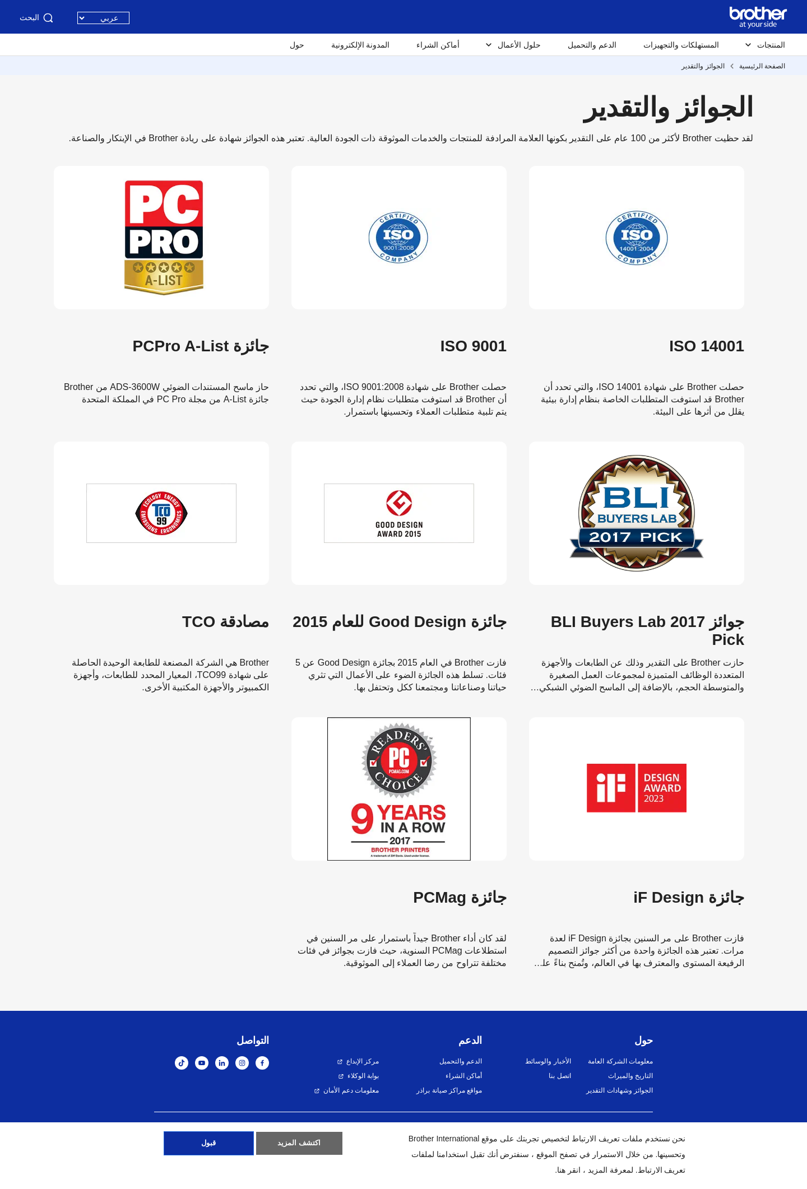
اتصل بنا (560, 1076)
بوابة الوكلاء (363, 1076)
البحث (37, 18)
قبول (209, 1146)
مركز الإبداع (362, 1061)
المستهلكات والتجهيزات (681, 44)
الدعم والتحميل (592, 44)
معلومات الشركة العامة (620, 1061)
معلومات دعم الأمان (351, 1090)
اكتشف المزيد (299, 1146)
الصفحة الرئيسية (762, 66)
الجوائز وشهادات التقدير (619, 1090)
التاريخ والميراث (630, 1076)
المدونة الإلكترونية (360, 44)
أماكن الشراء (438, 44)
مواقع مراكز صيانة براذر (449, 1090)
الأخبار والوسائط (548, 1061)
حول (297, 44)
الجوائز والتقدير (702, 66)
